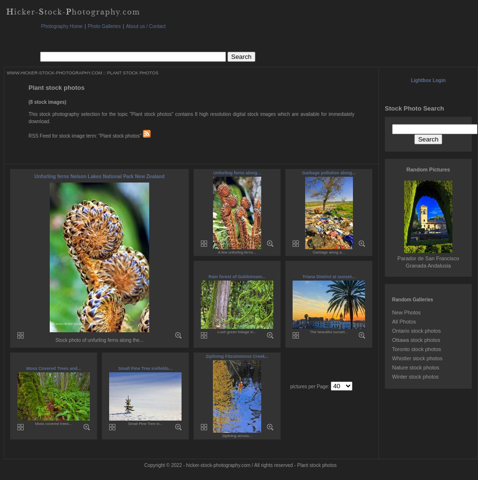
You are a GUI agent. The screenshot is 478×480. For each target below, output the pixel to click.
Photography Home (62, 26)
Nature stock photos (415, 367)
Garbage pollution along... (328, 172)
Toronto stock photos (416, 349)
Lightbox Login (428, 80)
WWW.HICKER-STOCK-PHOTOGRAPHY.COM (54, 73)
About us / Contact (146, 26)
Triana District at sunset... (328, 276)
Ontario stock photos (416, 331)
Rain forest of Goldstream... (237, 276)
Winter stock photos (415, 377)
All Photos (404, 322)
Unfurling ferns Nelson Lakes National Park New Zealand (99, 176)
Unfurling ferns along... (237, 172)
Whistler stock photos (417, 358)
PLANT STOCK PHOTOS (132, 73)
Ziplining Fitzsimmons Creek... (237, 356)
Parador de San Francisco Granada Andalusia (428, 258)
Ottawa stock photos (416, 340)
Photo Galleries (104, 26)
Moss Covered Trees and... (53, 368)
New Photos (406, 312)
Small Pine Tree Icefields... (145, 368)
